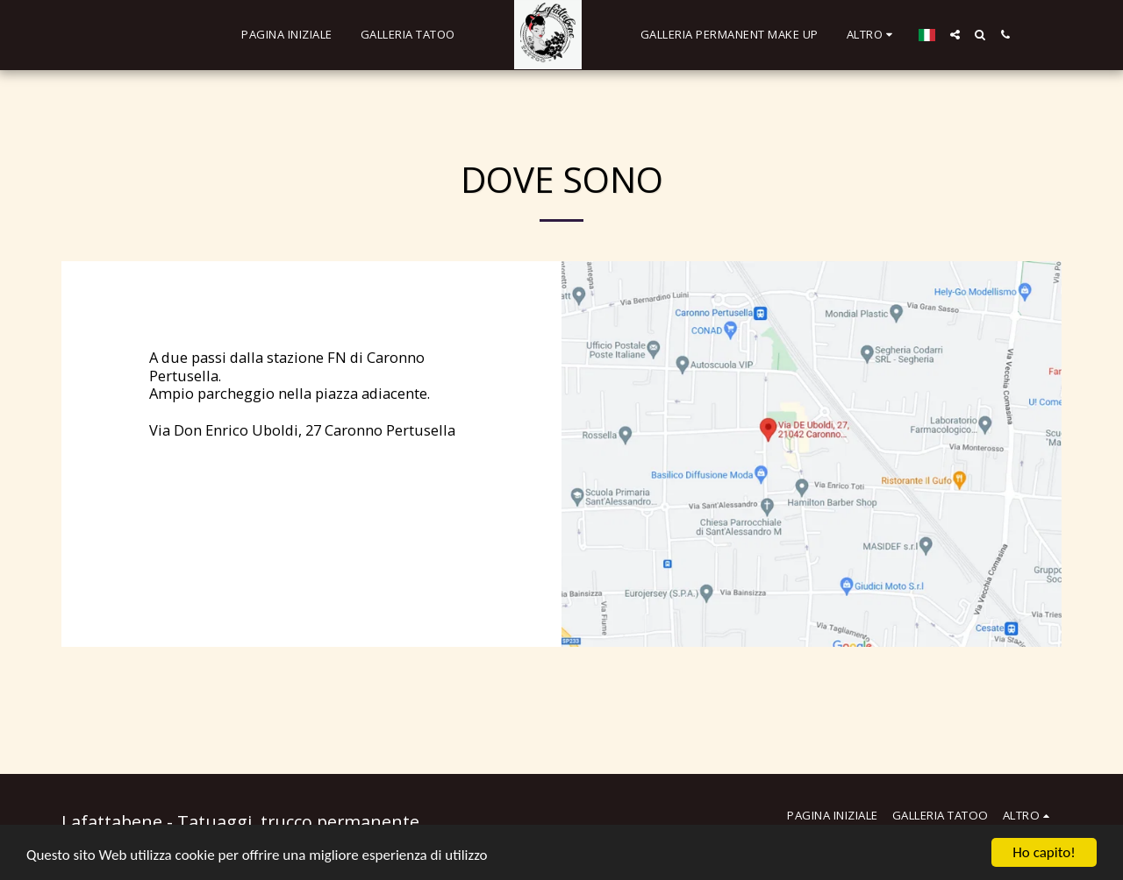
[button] (955, 34)
